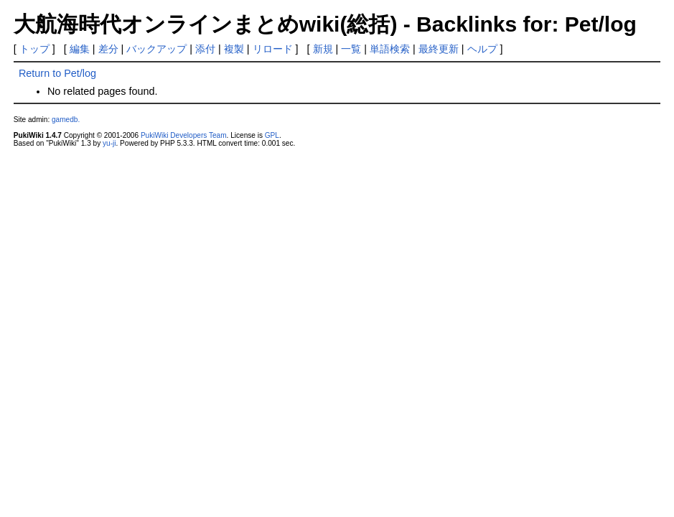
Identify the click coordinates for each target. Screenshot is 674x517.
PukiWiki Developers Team (184, 135)
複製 (234, 49)
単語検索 (390, 49)
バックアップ (156, 49)
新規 (323, 49)
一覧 (351, 49)
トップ (34, 49)
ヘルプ (482, 49)
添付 (205, 49)
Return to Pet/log (57, 73)
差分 (108, 49)
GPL (272, 135)
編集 (80, 49)
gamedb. (66, 120)
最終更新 (438, 49)
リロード (273, 49)
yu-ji (109, 143)
